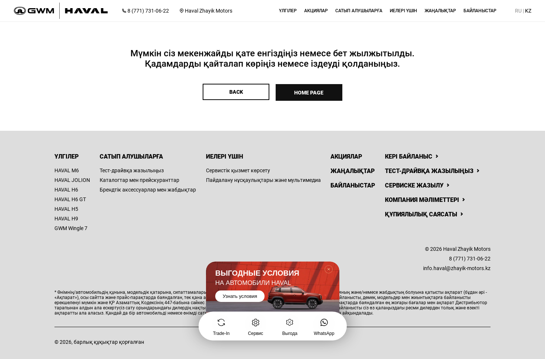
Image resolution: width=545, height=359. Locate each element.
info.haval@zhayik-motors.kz (457, 267)
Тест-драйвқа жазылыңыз (132, 169)
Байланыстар (352, 184)
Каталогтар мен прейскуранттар (139, 179)
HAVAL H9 (66, 217)
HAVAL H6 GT (70, 198)
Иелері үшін (224, 155)
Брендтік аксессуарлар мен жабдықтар (148, 189)
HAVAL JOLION (72, 179)
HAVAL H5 (66, 208)
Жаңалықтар (352, 169)
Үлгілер (66, 155)
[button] (288, 10)
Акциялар (346, 155)
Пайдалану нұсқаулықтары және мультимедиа (263, 179)
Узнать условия (240, 296)
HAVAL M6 (66, 169)
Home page (309, 92)
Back (235, 92)
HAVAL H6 (66, 189)
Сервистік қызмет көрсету (238, 169)
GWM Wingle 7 (70, 227)
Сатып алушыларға (131, 155)
